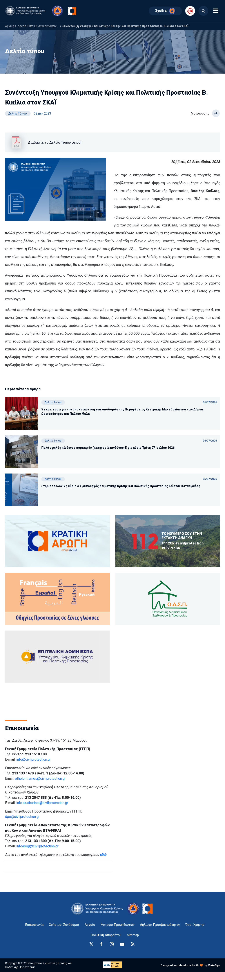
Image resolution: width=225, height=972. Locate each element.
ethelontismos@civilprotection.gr (40, 778)
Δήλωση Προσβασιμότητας (160, 925)
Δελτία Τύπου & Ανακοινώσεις (37, 26)
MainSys (214, 965)
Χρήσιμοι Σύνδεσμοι (64, 925)
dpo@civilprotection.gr (22, 817)
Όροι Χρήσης (194, 925)
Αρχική (9, 26)
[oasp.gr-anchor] (57, 657)
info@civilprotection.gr (33, 759)
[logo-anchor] (98, 909)
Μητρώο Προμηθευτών (117, 925)
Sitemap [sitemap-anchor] (133, 935)
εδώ (103, 855)
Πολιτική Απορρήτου (106, 935)
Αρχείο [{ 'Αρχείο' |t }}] (90, 925)
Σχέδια (165, 11)
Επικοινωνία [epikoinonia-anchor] (34, 925)
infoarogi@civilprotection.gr (37, 846)
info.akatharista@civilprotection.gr (42, 803)
